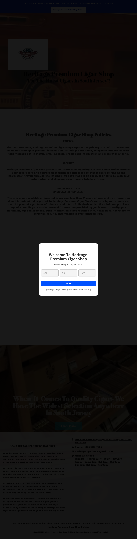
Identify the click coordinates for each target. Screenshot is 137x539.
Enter (68, 283)
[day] (68, 273)
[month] (50, 273)
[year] (87, 273)
